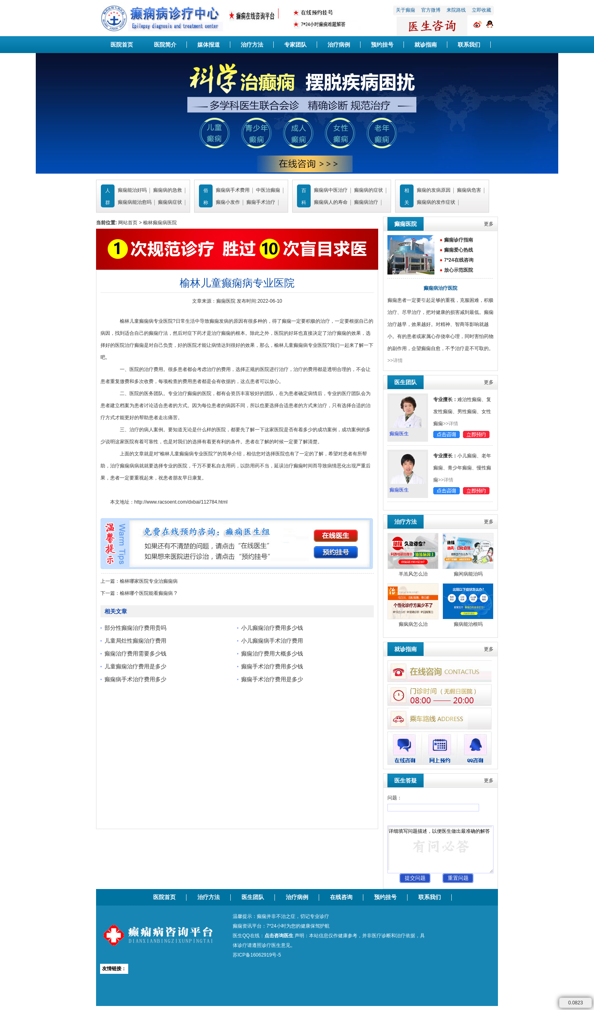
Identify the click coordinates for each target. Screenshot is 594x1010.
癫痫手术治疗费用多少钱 (272, 666)
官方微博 (430, 10)
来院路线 (456, 10)
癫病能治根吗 (468, 624)
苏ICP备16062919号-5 (257, 955)
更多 (489, 224)
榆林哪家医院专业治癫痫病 (149, 581)
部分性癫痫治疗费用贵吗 (135, 628)
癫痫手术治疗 (260, 202)
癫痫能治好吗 (132, 190)
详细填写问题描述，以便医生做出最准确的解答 (440, 849)
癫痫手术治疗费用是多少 (272, 679)
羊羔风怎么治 (413, 574)
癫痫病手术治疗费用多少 (135, 679)
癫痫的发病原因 (434, 190)
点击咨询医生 (278, 935)
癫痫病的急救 (167, 190)
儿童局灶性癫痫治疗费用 (135, 640)
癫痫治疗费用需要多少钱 (135, 653)
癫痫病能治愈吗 (135, 202)
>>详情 (395, 360)
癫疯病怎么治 (413, 624)
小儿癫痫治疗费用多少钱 (272, 628)
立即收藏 (481, 10)
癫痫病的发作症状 (436, 202)
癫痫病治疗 (366, 202)
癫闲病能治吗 (468, 574)
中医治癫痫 (268, 190)
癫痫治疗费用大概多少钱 (272, 653)
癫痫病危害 (469, 190)
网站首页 (127, 222)
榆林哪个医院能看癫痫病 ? (148, 593)
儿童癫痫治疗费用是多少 (135, 666)
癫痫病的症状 (368, 190)
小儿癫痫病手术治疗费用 (272, 640)
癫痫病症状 (170, 202)
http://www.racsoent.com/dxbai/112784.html (180, 502)
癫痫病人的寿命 (331, 202)
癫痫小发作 (228, 202)
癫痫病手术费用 (233, 190)
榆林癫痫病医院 (160, 222)
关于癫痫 (405, 10)
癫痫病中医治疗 (331, 190)
